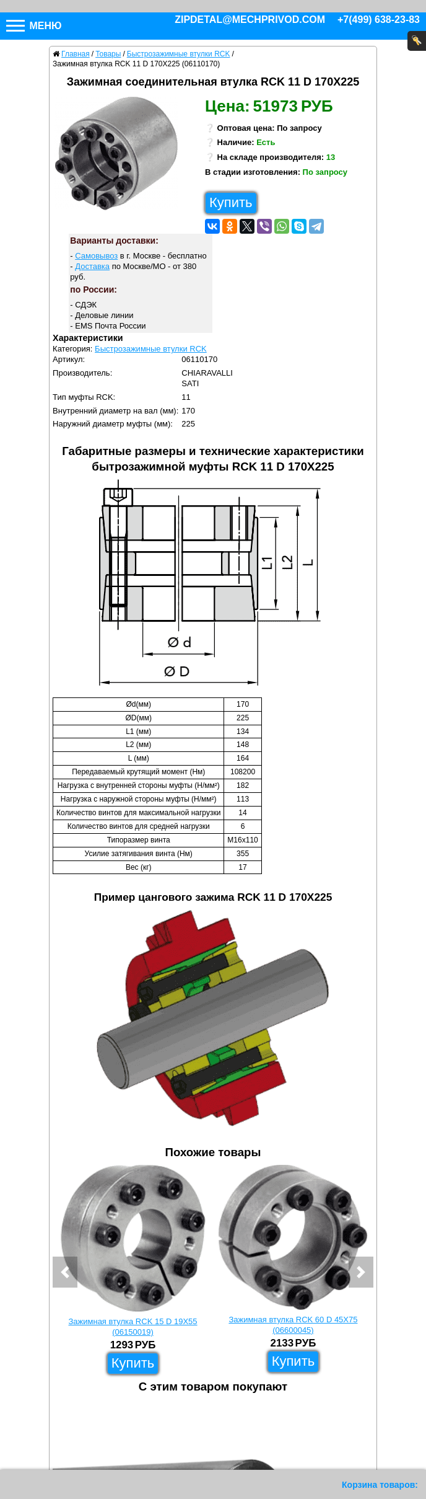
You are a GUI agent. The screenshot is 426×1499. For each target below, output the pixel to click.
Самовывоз (96, 255)
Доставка (92, 266)
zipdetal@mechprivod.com (250, 19)
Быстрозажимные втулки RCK (151, 348)
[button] (65, 1272)
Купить (231, 202)
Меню (34, 25)
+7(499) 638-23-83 (378, 19)
